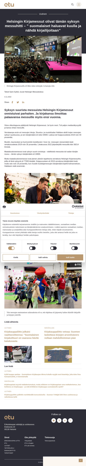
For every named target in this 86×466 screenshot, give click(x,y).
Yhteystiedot (28, 441)
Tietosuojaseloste (50, 441)
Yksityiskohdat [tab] (43, 213)
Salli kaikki (70, 257)
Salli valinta (43, 257)
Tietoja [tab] (71, 213)
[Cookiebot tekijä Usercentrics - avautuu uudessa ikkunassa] (73, 207)
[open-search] (72, 4)
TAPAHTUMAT (8, 453)
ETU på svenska (29, 445)
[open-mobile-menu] (79, 4)
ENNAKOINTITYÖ (9, 450)
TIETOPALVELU (9, 448)
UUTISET (7, 445)
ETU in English (29, 443)
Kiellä (16, 257)
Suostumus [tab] (15, 213)
